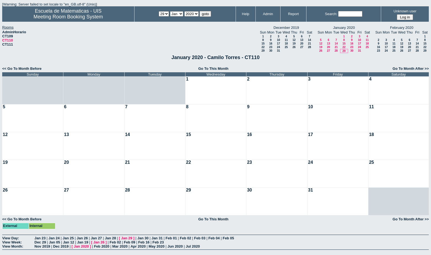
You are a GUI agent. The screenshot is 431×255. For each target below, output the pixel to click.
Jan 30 (143, 238)
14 (309, 39)
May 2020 (157, 246)
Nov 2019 (42, 246)
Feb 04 (214, 238)
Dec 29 (40, 242)
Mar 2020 (120, 246)
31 (278, 50)
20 (301, 43)
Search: (331, 14)
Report (293, 14)
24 (278, 47)
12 (293, 39)
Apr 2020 (138, 246)
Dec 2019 (61, 246)
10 (278, 39)
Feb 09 (129, 242)
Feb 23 (158, 242)
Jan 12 (68, 242)
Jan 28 (110, 238)
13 (301, 39)
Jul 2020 (193, 246)
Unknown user (405, 11)
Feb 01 (171, 238)
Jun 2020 (175, 246)
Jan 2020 (81, 246)
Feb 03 (199, 238)
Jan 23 (39, 238)
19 (293, 43)
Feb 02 (185, 238)
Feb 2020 (101, 246)
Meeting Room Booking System (68, 17)
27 (301, 47)
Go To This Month (213, 68)
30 (270, 50)
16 (270, 43)
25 (286, 47)
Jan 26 (82, 238)
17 (278, 43)
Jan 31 (157, 238)
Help (245, 14)
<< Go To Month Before (22, 68)
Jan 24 (54, 238)
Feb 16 (143, 242)
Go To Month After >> (411, 68)
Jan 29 (126, 238)
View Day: (10, 238)
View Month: (12, 246)
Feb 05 (228, 238)
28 (309, 47)
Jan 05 (54, 242)
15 (263, 43)
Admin (268, 14)
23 (270, 47)
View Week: (12, 242)
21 (309, 43)
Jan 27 (96, 238)
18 (286, 43)
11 (286, 39)
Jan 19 (82, 242)
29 (263, 50)
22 (263, 47)
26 (293, 47)
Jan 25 (68, 238)
